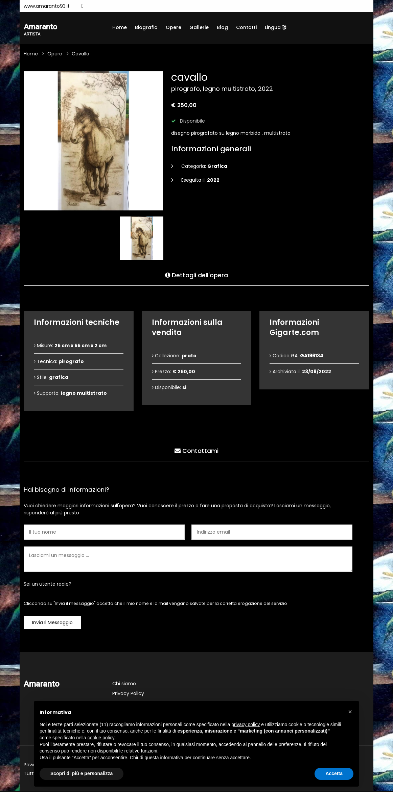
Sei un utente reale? (47, 584)
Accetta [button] (334, 773)
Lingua (275, 27)
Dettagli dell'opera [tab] (196, 275)
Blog (222, 27)
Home (119, 27)
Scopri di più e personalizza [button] (81, 773)
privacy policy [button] (245, 724)
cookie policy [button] (101, 737)
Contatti (246, 27)
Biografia (146, 27)
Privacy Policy (128, 694)
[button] (350, 711)
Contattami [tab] (196, 450)
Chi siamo (124, 684)
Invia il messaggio (52, 623)
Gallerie (199, 27)
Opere (173, 27)
